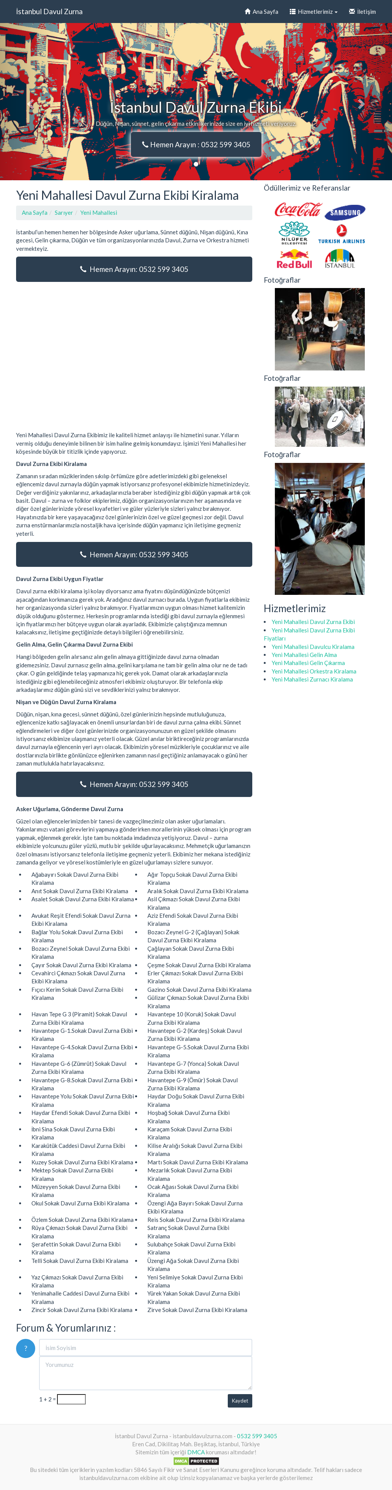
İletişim (362, 11)
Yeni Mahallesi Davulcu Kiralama (313, 646)
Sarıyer (64, 212)
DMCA (196, 1452)
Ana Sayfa (261, 11)
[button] (29, 101)
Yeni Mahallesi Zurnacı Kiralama (312, 679)
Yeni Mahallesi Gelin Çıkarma (308, 662)
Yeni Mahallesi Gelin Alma (304, 654)
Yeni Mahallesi (98, 212)
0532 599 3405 (257, 1435)
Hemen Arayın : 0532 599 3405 (196, 144)
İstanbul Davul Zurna (49, 11)
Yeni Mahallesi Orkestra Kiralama (314, 671)
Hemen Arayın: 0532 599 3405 (134, 269)
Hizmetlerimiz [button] (314, 11)
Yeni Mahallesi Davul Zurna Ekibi (313, 621)
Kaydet (240, 1401)
